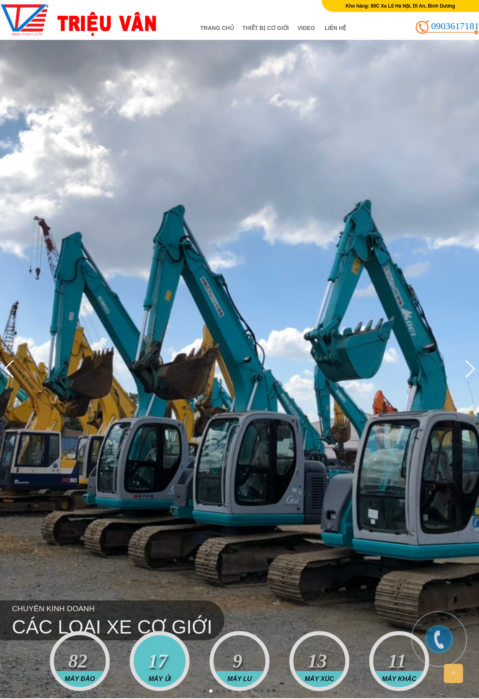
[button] (204, 691)
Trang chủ (217, 28)
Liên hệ (335, 28)
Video (306, 28)
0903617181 (455, 26)
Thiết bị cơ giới (265, 28)
